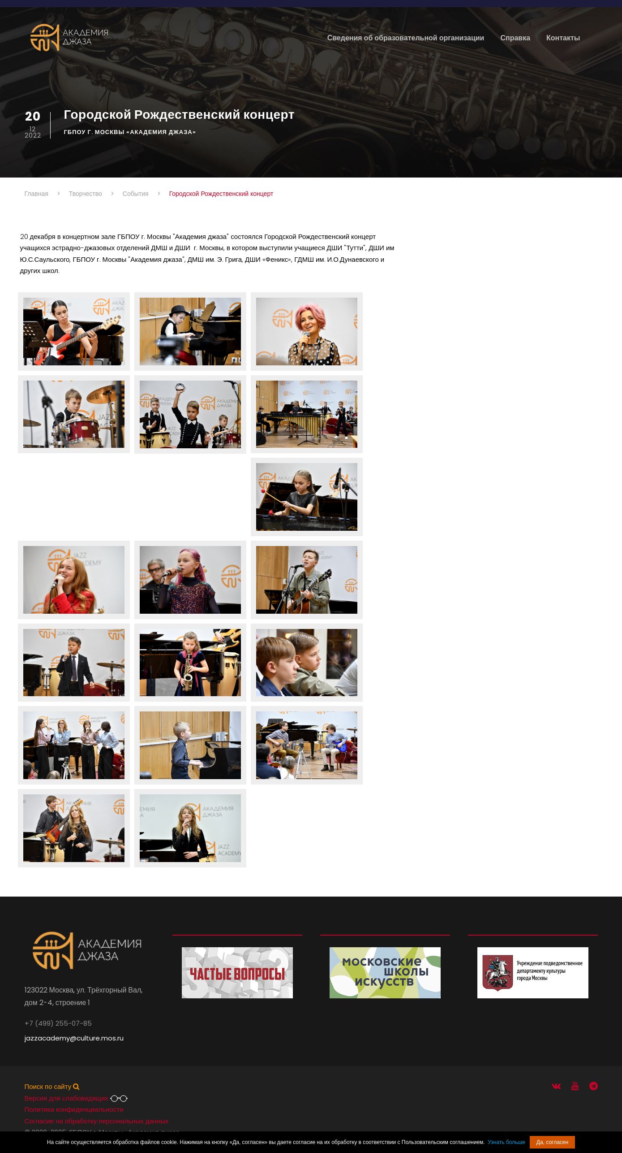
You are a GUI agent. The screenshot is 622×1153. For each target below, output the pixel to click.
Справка (515, 38)
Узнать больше (506, 1142)
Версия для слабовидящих (76, 1098)
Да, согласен (552, 1142)
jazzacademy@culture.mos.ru (74, 1038)
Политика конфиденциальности (74, 1109)
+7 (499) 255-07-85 (58, 1023)
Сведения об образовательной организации (406, 38)
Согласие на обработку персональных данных (97, 1121)
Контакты (563, 38)
